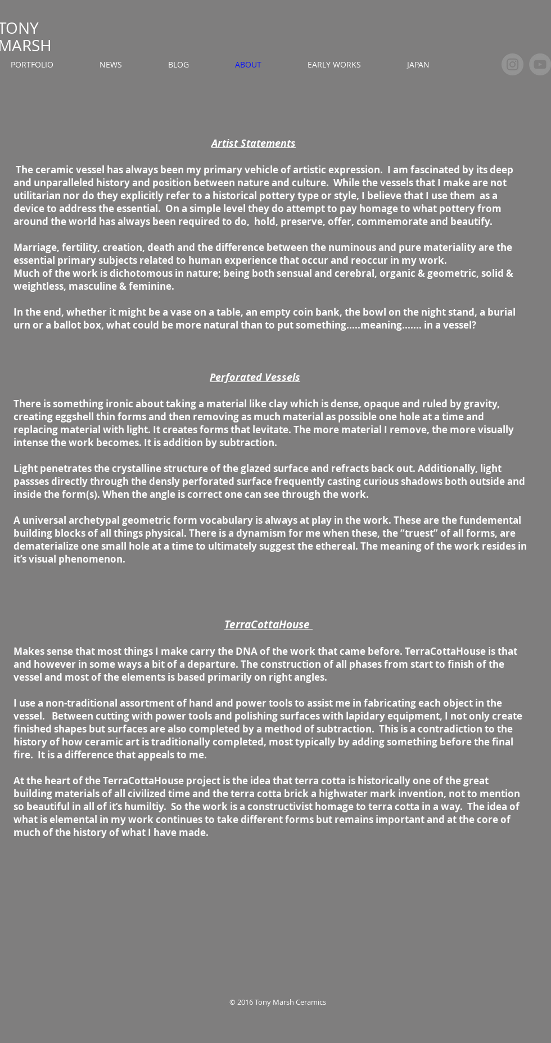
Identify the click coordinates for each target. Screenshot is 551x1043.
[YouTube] (540, 64)
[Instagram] (512, 64)
